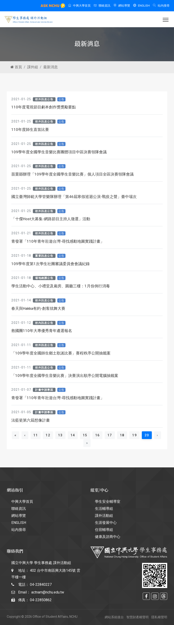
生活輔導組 (104, 508)
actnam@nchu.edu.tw (47, 592)
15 (85, 435)
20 (148, 435)
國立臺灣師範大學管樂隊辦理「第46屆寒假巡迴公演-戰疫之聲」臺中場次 (74, 196)
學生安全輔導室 (107, 501)
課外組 (32, 67)
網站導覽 (122, 5)
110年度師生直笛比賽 (30, 129)
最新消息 (50, 67)
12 (48, 435)
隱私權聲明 (159, 617)
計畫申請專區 (44, 389)
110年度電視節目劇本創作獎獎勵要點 (43, 107)
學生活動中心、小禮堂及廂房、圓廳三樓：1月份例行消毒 (60, 286)
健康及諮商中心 (107, 537)
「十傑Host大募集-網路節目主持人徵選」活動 (50, 219)
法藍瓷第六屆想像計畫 (30, 420)
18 (122, 435)
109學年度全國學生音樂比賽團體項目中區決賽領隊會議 (59, 152)
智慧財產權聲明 (137, 617)
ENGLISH (141, 5)
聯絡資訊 (102, 5)
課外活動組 (104, 515)
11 (35, 435)
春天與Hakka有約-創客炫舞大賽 (38, 308)
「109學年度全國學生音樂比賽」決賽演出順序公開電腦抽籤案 (64, 375)
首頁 (16, 67)
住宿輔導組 (104, 529)
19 (134, 435)
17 (109, 435)
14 (72, 435)
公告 (61, 99)
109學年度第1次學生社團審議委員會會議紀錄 (50, 263)
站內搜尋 (161, 5)
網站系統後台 (114, 617)
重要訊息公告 (44, 255)
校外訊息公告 (44, 99)
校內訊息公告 (44, 323)
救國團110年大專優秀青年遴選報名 (41, 330)
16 (97, 435)
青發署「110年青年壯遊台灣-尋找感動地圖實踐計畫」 (57, 241)
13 (60, 435)
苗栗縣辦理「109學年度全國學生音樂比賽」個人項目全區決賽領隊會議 (72, 174)
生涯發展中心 (106, 522)
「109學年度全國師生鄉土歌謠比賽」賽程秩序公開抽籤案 (61, 353)
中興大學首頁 (79, 5)
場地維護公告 (44, 278)
